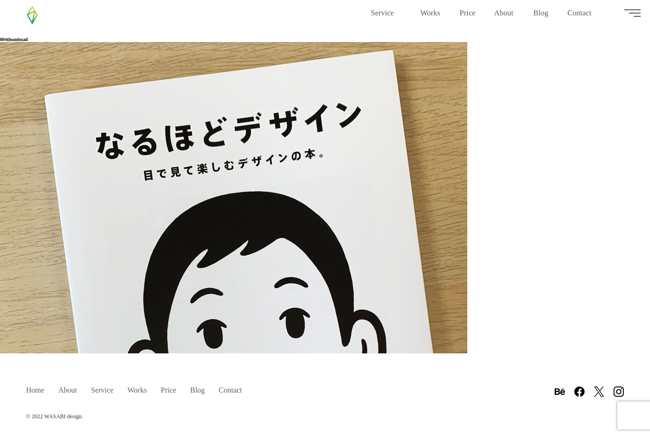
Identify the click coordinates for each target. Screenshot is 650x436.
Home (35, 390)
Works (430, 16)
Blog (541, 16)
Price (467, 16)
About (504, 16)
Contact (582, 16)
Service (386, 16)
